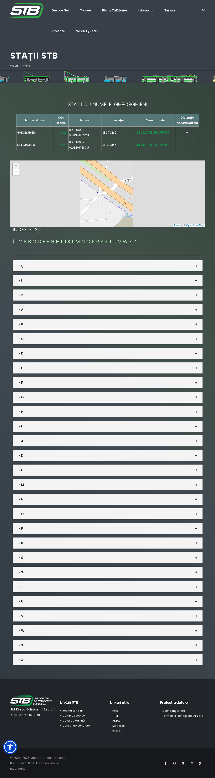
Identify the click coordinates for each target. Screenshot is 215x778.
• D (21, 353)
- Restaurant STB (71, 711)
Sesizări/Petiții (87, 31)
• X (21, 645)
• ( (21, 265)
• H (21, 411)
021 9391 (34, 715)
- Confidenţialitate (172, 711)
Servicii (169, 10)
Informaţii (145, 10)
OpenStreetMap (195, 225)
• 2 (21, 295)
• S (21, 557)
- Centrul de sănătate (75, 726)
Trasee (85, 10)
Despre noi (60, 10)
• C (21, 338)
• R (21, 543)
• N (21, 499)
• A (21, 309)
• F (21, 382)
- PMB (114, 711)
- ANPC (115, 721)
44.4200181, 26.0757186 (152, 132)
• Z (21, 659)
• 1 (20, 280)
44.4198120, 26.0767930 (153, 145)
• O (21, 513)
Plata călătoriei (114, 10)
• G (21, 397)
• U (21, 601)
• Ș (21, 572)
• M (21, 484)
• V (21, 616)
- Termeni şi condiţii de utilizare (181, 716)
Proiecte (58, 31)
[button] (16, 166)
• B (21, 324)
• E (21, 368)
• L (21, 470)
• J (21, 440)
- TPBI (114, 716)
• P (21, 528)
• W (21, 630)
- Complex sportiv (72, 716)
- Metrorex (117, 726)
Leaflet (178, 225)
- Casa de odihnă (72, 721)
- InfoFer (116, 731)
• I (20, 426)
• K (21, 455)
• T (21, 586)
